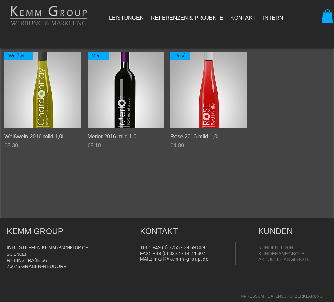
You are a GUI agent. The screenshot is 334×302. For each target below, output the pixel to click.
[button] (327, 16)
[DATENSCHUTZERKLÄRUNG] (297, 297)
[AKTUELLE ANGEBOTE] (284, 259)
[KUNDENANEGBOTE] (281, 254)
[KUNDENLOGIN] (280, 247)
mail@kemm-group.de (181, 259)
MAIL (145, 259)
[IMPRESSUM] (251, 297)
